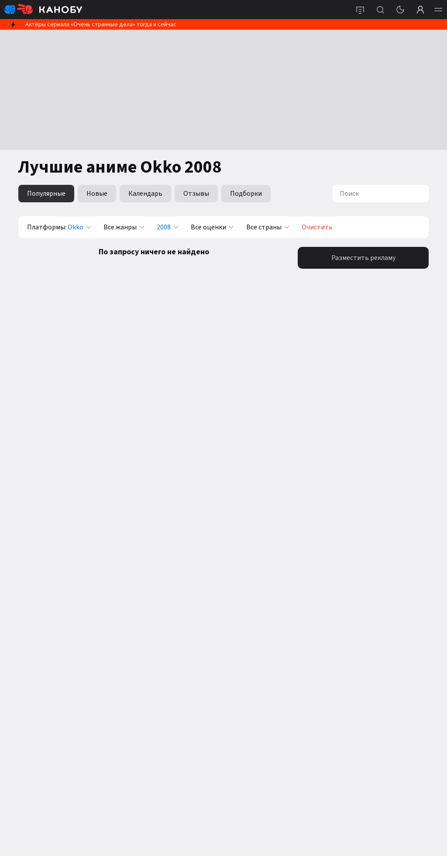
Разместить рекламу (363, 257)
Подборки (246, 193)
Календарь (145, 193)
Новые (96, 193)
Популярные (46, 193)
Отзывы (196, 193)
